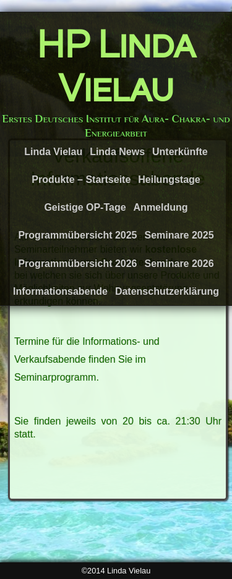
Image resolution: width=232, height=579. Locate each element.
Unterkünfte (180, 151)
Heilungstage (169, 179)
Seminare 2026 (178, 263)
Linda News (117, 151)
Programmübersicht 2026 (77, 263)
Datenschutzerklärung (167, 291)
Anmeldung (161, 207)
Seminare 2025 (178, 235)
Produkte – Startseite (81, 179)
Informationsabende (60, 291)
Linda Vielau (53, 151)
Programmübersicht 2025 (77, 235)
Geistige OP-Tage (85, 207)
